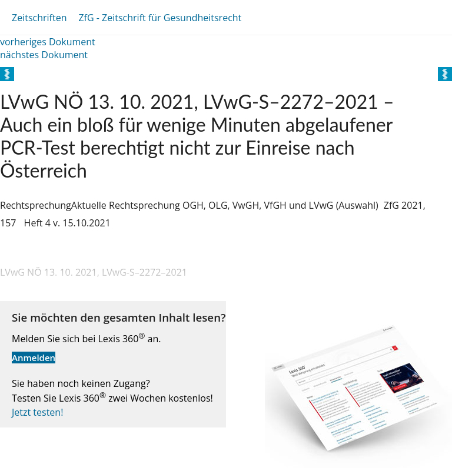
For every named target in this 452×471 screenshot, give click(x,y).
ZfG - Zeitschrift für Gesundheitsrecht (159, 17)
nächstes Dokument (44, 54)
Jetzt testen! (37, 412)
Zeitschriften (39, 17)
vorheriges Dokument (47, 41)
